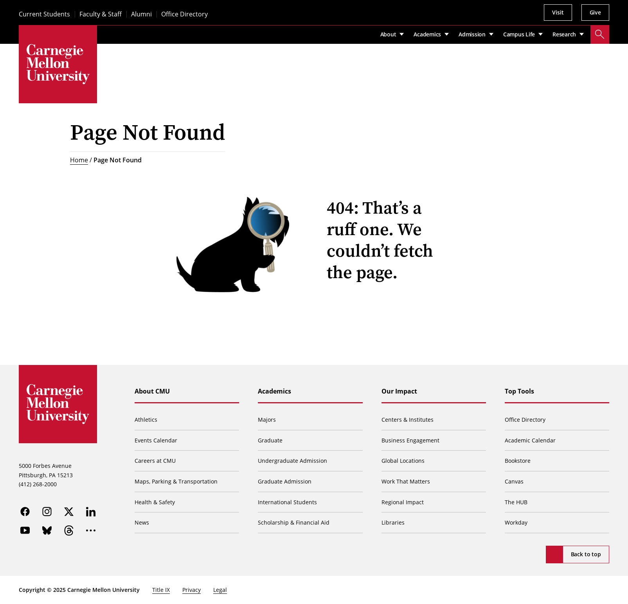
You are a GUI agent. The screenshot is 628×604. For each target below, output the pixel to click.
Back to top (586, 554)
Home (79, 160)
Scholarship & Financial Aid (293, 522)
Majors (267, 419)
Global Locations (403, 460)
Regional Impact (402, 502)
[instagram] (47, 511)
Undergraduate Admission (292, 460)
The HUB (516, 502)
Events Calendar (156, 440)
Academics (274, 391)
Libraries (393, 522)
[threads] (69, 530)
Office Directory (184, 14)
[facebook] (25, 511)
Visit (557, 12)
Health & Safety (155, 502)
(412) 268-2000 (38, 484)
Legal (220, 589)
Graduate (270, 440)
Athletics (146, 419)
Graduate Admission (284, 481)
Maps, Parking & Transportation (176, 481)
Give (595, 12)
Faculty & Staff (100, 14)
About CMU (152, 391)
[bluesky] (47, 530)
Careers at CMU (155, 460)
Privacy (191, 589)
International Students (287, 502)
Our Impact (399, 391)
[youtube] (25, 530)
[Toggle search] (599, 34)
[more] (90, 530)
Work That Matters (405, 481)
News (142, 522)
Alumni (141, 14)
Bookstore (518, 460)
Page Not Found (118, 160)
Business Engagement (410, 440)
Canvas (514, 481)
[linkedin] (90, 511)
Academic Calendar (530, 440)
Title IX (161, 589)
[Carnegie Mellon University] (58, 64)
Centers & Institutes (407, 419)
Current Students (44, 14)
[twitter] (69, 511)
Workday (516, 522)
